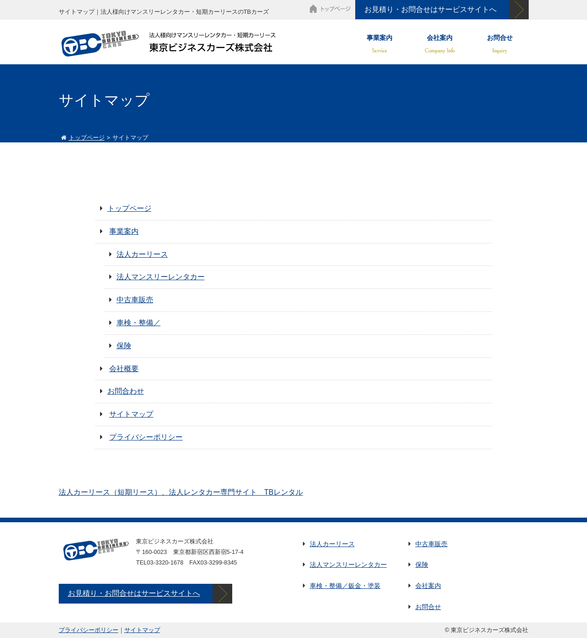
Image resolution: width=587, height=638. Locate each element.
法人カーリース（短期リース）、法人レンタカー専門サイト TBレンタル (181, 492)
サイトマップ (131, 414)
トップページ (87, 137)
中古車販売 (135, 300)
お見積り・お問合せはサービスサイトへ (430, 9)
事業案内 (379, 40)
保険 (124, 346)
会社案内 (440, 40)
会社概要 (124, 369)
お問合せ (500, 40)
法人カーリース (142, 254)
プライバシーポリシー (146, 437)
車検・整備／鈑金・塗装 (345, 585)
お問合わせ (125, 391)
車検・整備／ (139, 323)
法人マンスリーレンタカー (161, 277)
